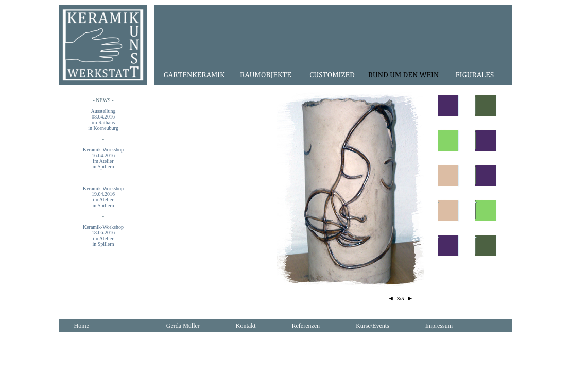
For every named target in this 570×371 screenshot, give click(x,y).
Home (81, 325)
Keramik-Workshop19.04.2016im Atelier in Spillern (103, 196)
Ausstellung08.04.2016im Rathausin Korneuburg (103, 119)
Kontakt (246, 325)
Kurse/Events (372, 325)
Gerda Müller (183, 325)
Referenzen (305, 325)
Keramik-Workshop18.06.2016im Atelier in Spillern (103, 235)
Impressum (439, 325)
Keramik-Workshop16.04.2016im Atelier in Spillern (103, 158)
